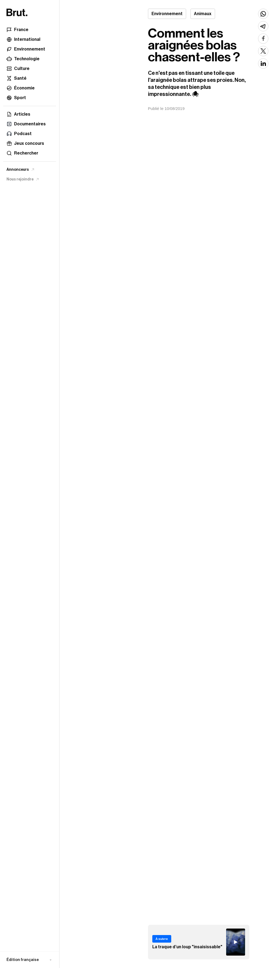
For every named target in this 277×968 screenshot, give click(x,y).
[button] (29, 960)
